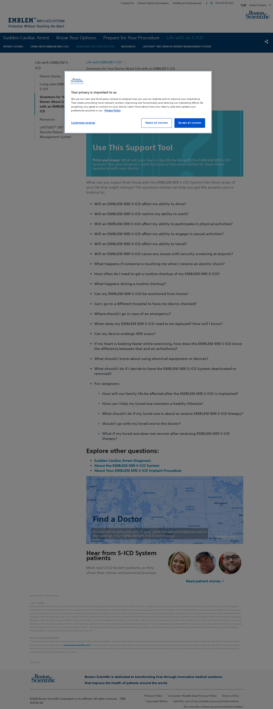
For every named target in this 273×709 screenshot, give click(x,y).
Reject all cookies (156, 123)
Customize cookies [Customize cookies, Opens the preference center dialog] (83, 123)
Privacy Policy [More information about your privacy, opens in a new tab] (112, 110)
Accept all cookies (189, 123)
